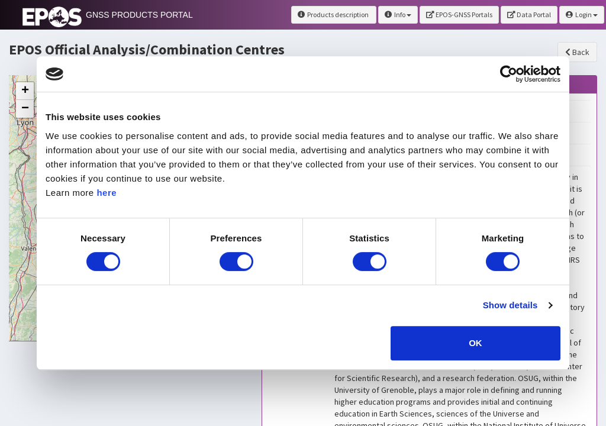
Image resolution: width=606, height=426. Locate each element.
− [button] (25, 109)
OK (475, 343)
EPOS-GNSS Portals (459, 14)
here (106, 193)
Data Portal (529, 14)
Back (577, 52)
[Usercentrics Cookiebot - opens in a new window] (508, 74)
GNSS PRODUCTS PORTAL (139, 15)
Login (582, 14)
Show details (510, 305)
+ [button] (25, 91)
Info (398, 14)
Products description (334, 14)
